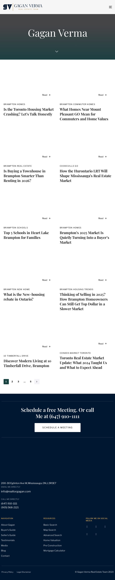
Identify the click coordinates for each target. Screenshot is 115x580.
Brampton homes (14, 104)
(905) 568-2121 (10, 507)
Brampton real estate (18, 166)
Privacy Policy (7, 572)
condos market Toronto (75, 353)
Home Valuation (51, 540)
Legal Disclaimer (24, 572)
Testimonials (8, 540)
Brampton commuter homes (77, 104)
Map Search (49, 530)
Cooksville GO (69, 166)
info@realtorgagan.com (16, 491)
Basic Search (50, 525)
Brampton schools (16, 227)
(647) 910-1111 (9, 503)
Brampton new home (17, 289)
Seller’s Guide (8, 535)
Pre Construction (52, 545)
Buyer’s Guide (8, 530)
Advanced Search (52, 535)
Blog (3, 550)
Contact (5, 556)
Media (4, 545)
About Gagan (8, 525)
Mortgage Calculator (54, 550)
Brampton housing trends (76, 289)
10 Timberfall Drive (16, 356)
